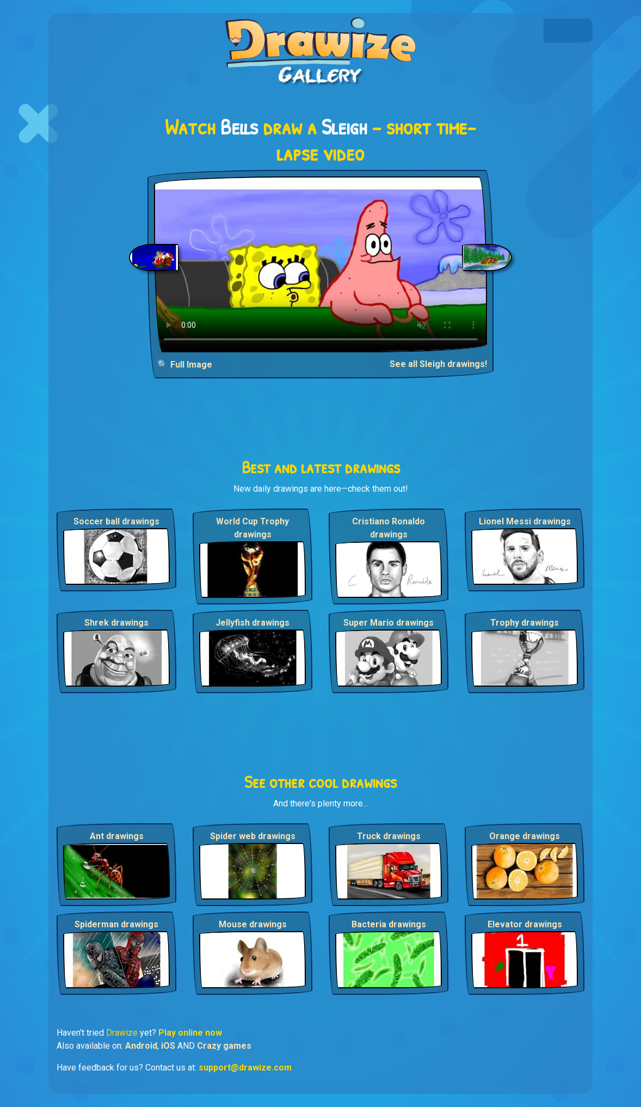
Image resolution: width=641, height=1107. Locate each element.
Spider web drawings (252, 836)
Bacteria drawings (389, 924)
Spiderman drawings (116, 924)
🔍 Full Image (184, 364)
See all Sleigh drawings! (438, 364)
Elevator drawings (525, 924)
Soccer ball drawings (116, 521)
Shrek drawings (116, 622)
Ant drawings (117, 836)
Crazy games (224, 1046)
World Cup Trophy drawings (252, 528)
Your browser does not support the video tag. (321, 264)
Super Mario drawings (388, 622)
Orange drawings (524, 836)
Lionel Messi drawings (525, 521)
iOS (168, 1046)
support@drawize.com (245, 1067)
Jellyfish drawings (252, 622)
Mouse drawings (253, 924)
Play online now (190, 1033)
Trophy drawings (524, 622)
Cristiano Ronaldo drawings (388, 528)
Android (141, 1046)
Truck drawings (389, 836)
